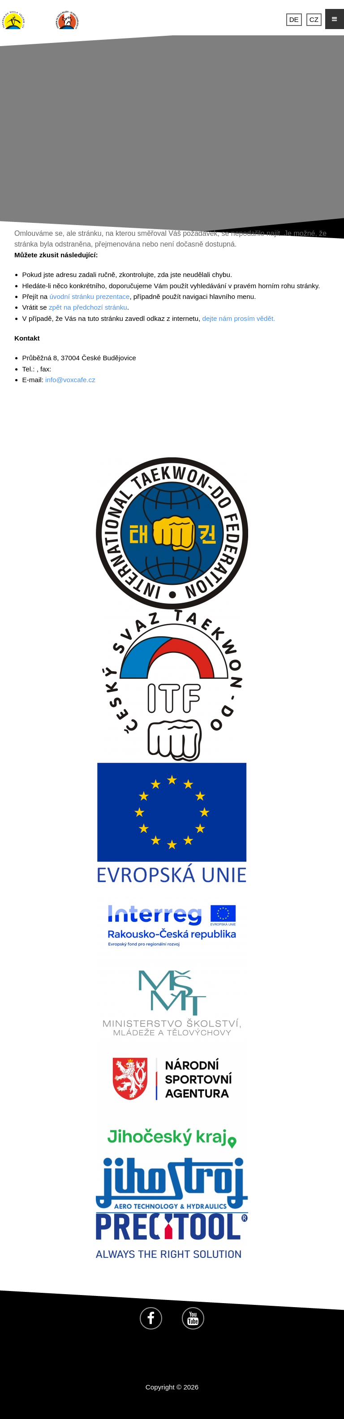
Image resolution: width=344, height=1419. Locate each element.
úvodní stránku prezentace (89, 296)
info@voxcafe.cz (70, 380)
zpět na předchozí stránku (88, 307)
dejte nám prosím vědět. (238, 318)
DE (294, 19)
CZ (314, 19)
